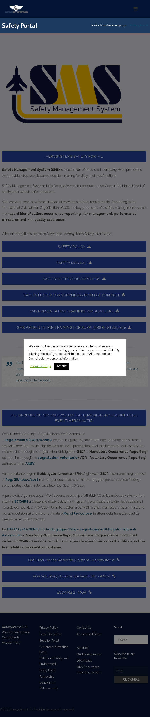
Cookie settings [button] (40, 366)
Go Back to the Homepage (108, 25)
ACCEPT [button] (61, 366)
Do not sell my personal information (53, 358)
